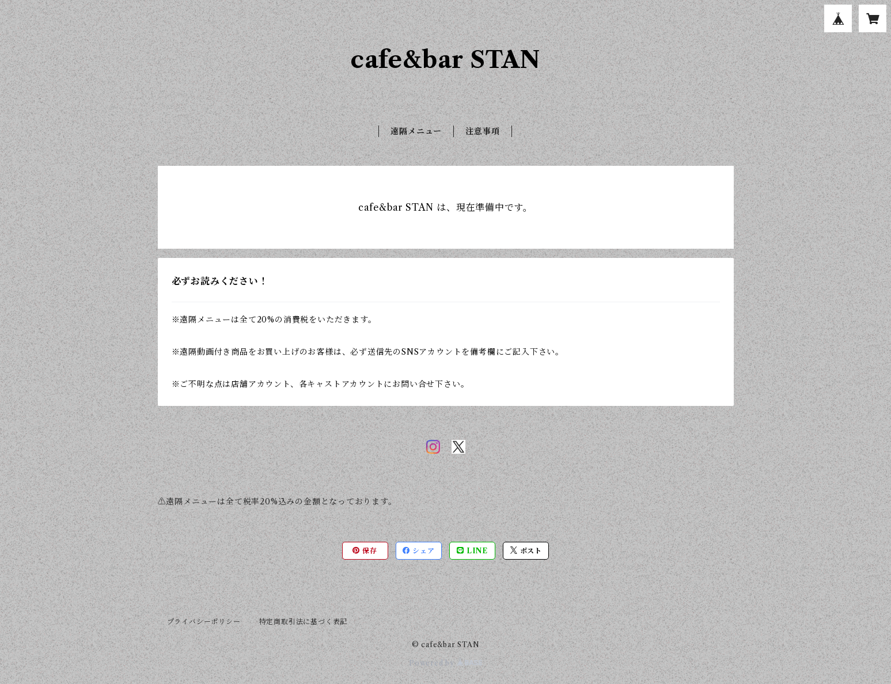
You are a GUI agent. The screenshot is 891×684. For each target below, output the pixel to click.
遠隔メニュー (416, 131)
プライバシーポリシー (204, 621)
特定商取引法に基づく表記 (303, 621)
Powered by (445, 663)
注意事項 (482, 131)
